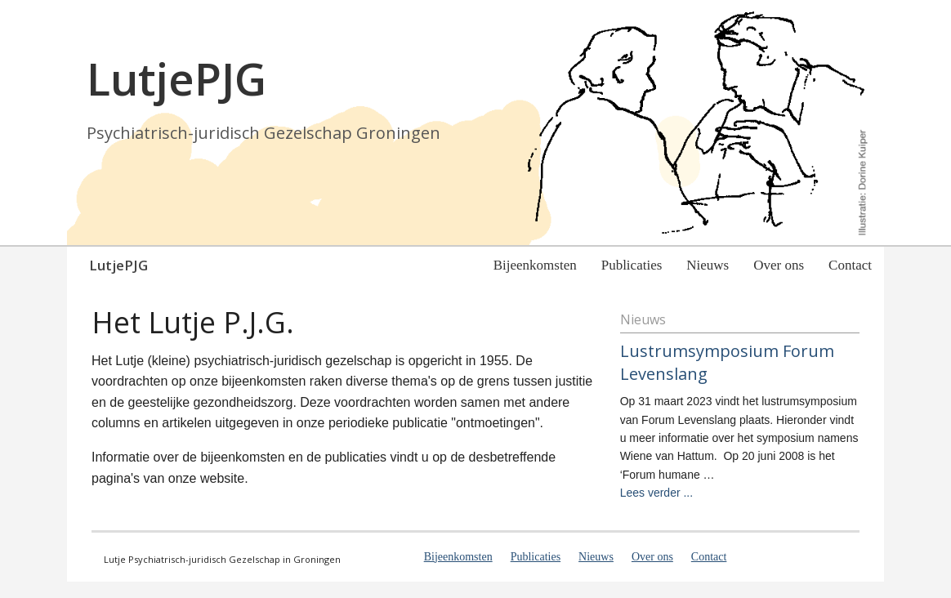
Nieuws (707, 265)
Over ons (778, 265)
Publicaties (632, 265)
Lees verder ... (657, 492)
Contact (850, 265)
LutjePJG (118, 265)
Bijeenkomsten (535, 265)
